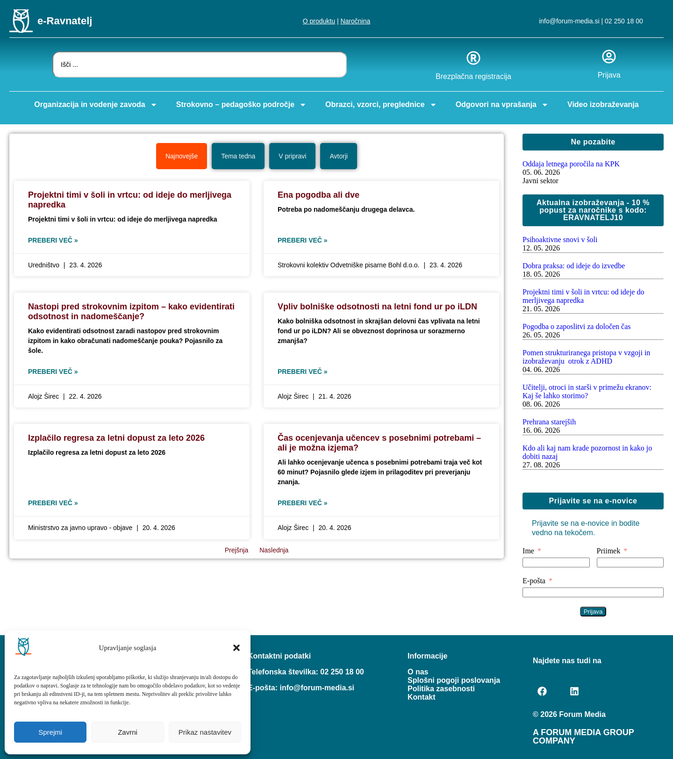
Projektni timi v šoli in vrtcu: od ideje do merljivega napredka (583, 296)
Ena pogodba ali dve (318, 195)
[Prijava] (609, 57)
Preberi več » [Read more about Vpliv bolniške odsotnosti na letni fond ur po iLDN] (303, 371)
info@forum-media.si (569, 21)
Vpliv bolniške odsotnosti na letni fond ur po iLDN (377, 306)
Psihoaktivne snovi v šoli (560, 239)
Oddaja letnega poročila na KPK (571, 164)
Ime (528, 551)
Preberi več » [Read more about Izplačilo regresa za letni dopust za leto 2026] (53, 503)
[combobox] (199, 64)
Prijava (609, 75)
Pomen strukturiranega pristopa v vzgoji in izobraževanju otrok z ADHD (586, 357)
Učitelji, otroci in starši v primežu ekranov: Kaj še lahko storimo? (587, 391)
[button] (236, 647)
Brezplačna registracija (473, 76)
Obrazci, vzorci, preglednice (381, 104)
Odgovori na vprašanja (502, 104)
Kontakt (422, 697)
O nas (418, 672)
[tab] (181, 156)
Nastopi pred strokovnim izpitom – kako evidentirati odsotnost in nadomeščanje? (131, 311)
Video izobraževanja (603, 104)
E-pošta (534, 581)
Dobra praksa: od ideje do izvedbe (574, 266)
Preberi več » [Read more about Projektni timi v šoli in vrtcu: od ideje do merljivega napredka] (53, 240)
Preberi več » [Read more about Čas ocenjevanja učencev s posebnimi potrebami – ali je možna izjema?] (303, 503)
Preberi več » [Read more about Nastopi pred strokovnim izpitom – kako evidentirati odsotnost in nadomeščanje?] (53, 371)
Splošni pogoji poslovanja (454, 680)
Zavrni (127, 732)
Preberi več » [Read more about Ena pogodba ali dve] (303, 240)
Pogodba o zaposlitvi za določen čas (577, 326)
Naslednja (273, 550)
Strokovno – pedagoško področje (241, 104)
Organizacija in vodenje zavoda (95, 104)
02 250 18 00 (624, 21)
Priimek (609, 551)
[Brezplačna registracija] (473, 58)
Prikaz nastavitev (205, 732)
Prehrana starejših (549, 422)
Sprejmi (50, 732)
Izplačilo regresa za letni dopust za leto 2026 (116, 438)
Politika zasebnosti (441, 689)
